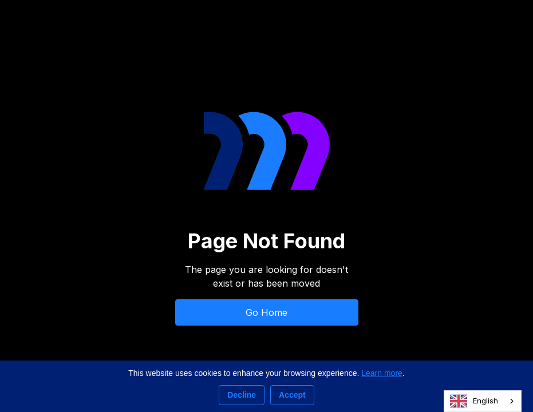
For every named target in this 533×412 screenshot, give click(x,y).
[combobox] (483, 401)
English (474, 401)
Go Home (266, 312)
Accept (292, 394)
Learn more (381, 373)
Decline (241, 394)
